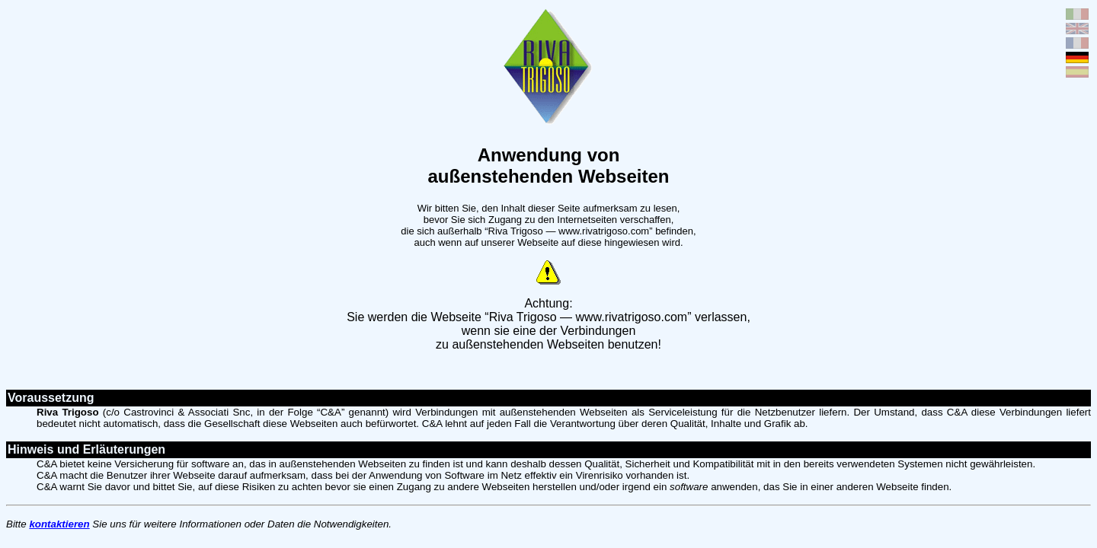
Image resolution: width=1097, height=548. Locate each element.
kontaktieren (59, 524)
